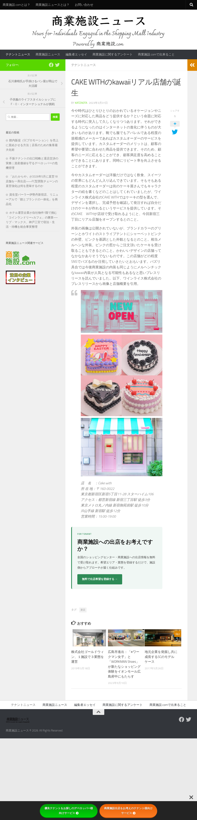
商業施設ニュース (48, 54)
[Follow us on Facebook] (51, 65)
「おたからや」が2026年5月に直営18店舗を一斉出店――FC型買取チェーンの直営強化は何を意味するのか (32, 181)
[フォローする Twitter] (57, 65)
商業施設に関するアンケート (113, 54)
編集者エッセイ (76, 54)
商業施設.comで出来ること (156, 54)
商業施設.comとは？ (16, 5)
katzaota (81, 103)
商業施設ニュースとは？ (52, 5)
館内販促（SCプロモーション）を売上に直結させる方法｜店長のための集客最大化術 (32, 145)
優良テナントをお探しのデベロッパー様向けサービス (68, 811)
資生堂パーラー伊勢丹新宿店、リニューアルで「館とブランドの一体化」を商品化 (32, 199)
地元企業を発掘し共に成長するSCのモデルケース (161, 657)
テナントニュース (18, 54)
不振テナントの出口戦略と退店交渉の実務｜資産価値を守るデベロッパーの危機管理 (32, 163)
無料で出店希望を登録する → (100, 579)
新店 (83, 609)
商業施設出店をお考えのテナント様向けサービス (128, 811)
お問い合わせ (84, 5)
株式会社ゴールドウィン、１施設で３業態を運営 (87, 657)
